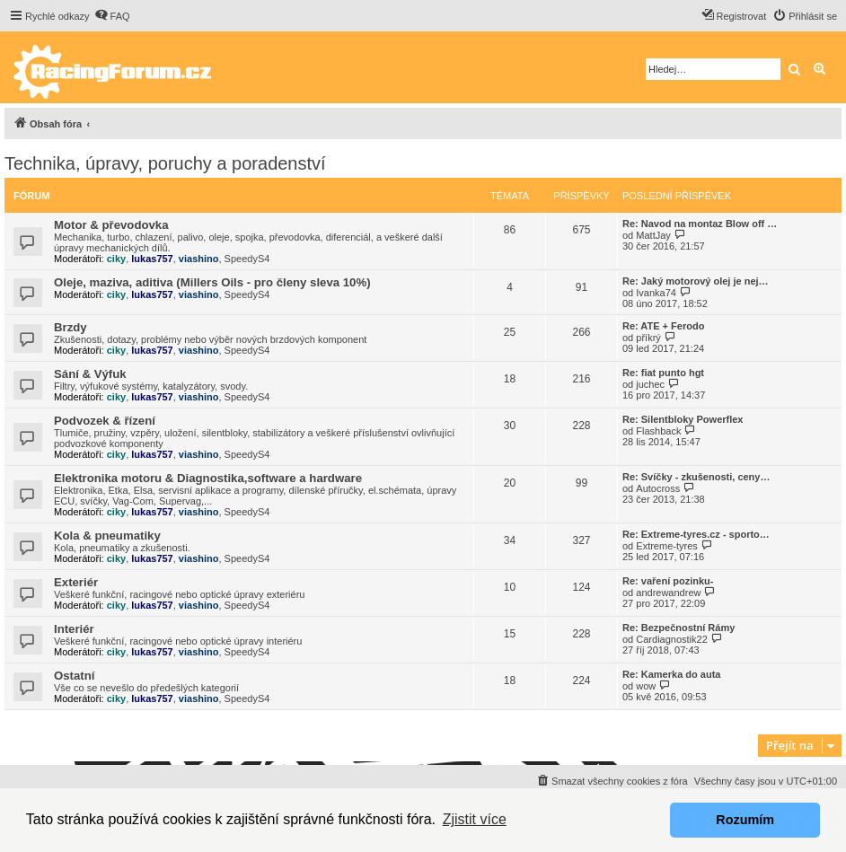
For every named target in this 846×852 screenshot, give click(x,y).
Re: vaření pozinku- (667, 580)
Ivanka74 (656, 292)
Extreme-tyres (666, 545)
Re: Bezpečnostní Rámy (678, 627)
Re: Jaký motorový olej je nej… (695, 281)
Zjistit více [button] (475, 819)
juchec (650, 384)
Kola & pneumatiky (107, 535)
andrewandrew (668, 592)
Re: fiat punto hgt (663, 372)
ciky (116, 258)
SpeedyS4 (247, 258)
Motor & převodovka (111, 225)
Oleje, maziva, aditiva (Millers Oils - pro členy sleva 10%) (212, 282)
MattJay (653, 235)
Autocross (658, 488)
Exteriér (76, 582)
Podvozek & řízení (104, 420)
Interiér (74, 629)
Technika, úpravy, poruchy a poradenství (165, 163)
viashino (199, 258)
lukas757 (151, 258)
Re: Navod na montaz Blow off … (699, 223)
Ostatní (74, 675)
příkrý (648, 337)
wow (646, 686)
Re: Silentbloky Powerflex (682, 419)
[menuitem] (112, 16)
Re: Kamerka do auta (671, 674)
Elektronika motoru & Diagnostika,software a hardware (208, 478)
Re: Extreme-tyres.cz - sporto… (696, 534)
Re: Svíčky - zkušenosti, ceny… (696, 476)
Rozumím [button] (745, 819)
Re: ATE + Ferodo (663, 326)
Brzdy (70, 327)
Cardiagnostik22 (672, 639)
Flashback (658, 431)
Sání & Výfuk (90, 374)
